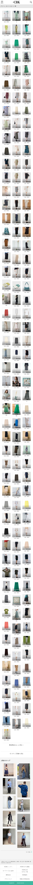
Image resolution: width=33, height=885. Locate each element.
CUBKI (16, 2)
